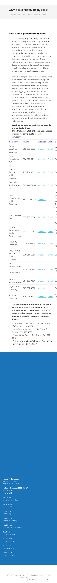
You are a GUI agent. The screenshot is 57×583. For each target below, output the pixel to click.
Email (50, 149)
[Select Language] (38, 579)
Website (42, 172)
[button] (28, 33)
